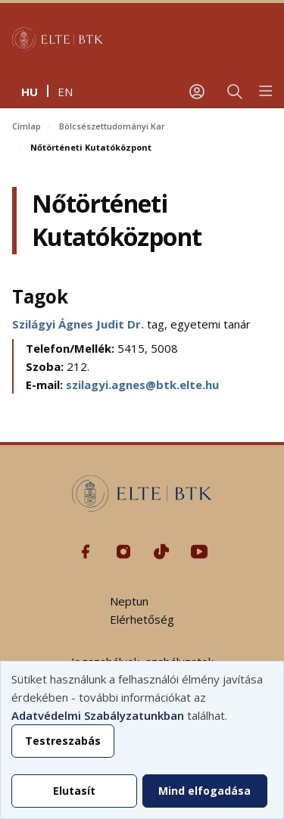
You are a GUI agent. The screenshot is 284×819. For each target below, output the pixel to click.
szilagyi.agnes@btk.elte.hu (142, 384)
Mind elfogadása (204, 790)
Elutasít (74, 790)
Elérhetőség (142, 619)
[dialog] (142, 740)
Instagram (123, 552)
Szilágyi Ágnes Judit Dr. (79, 324)
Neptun (129, 601)
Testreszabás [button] (63, 740)
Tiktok (161, 552)
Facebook (85, 552)
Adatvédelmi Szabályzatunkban (97, 715)
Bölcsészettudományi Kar (112, 126)
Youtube (199, 552)
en (65, 91)
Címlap (26, 126)
